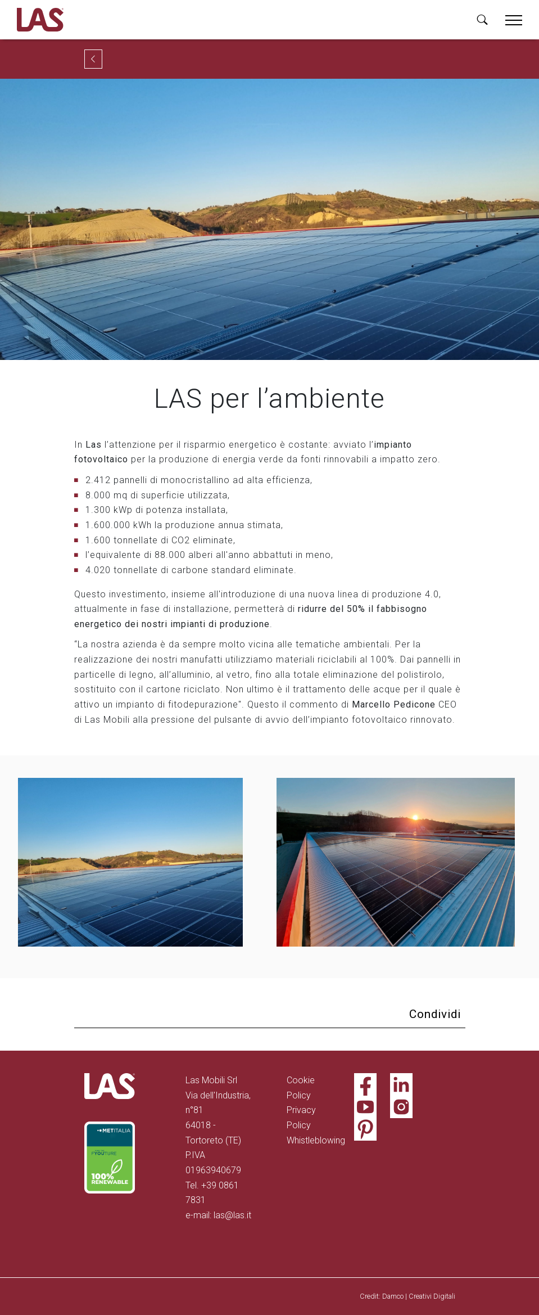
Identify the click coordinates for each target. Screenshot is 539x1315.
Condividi (435, 1014)
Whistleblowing (316, 1140)
